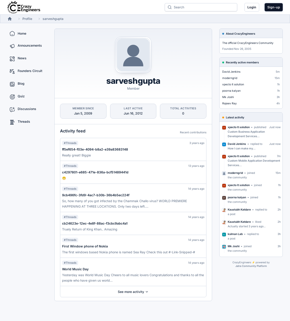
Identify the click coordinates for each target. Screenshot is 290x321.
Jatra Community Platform (251, 266)
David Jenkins (231, 71)
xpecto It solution (233, 84)
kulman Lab (235, 234)
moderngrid (229, 78)
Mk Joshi (228, 97)
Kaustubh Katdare (239, 209)
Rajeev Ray (229, 103)
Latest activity (235, 117)
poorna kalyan (231, 90)
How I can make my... (242, 148)
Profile (27, 19)
